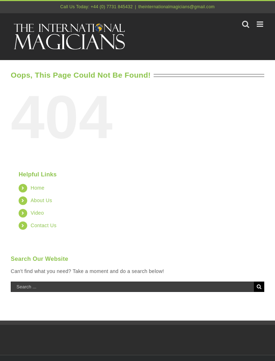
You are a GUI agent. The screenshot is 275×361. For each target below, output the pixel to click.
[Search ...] (132, 287)
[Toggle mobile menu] (260, 24)
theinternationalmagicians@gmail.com (176, 6)
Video (37, 213)
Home (37, 188)
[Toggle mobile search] (245, 24)
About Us (41, 200)
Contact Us (43, 225)
